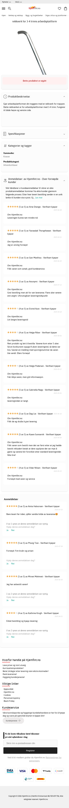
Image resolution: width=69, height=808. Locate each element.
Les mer (38, 197)
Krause (6, 156)
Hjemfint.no (9, 692)
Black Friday (9, 701)
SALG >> (18, 2)
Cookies (7, 695)
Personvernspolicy (12, 698)
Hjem (4, 15)
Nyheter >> (6, 2)
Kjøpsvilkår (8, 689)
